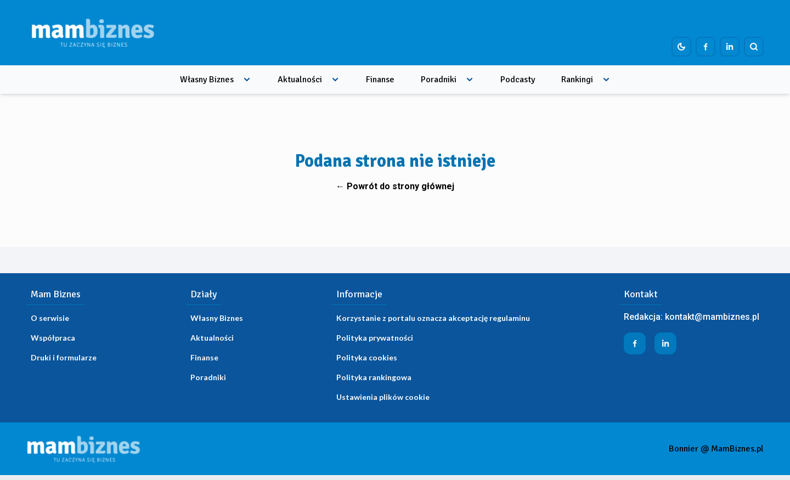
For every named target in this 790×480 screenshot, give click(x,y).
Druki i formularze (64, 357)
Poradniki (438, 79)
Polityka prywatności (374, 337)
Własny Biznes (207, 79)
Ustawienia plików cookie (383, 397)
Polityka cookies (366, 357)
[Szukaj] (754, 47)
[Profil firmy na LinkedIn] (730, 47)
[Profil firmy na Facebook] (705, 47)
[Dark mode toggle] (681, 47)
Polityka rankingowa (373, 377)
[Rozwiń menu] (246, 79)
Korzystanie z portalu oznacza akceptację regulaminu (433, 318)
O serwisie (50, 318)
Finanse (380, 79)
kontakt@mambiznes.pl (712, 317)
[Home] (92, 33)
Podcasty (517, 79)
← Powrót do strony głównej (395, 186)
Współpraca (53, 337)
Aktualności (300, 79)
